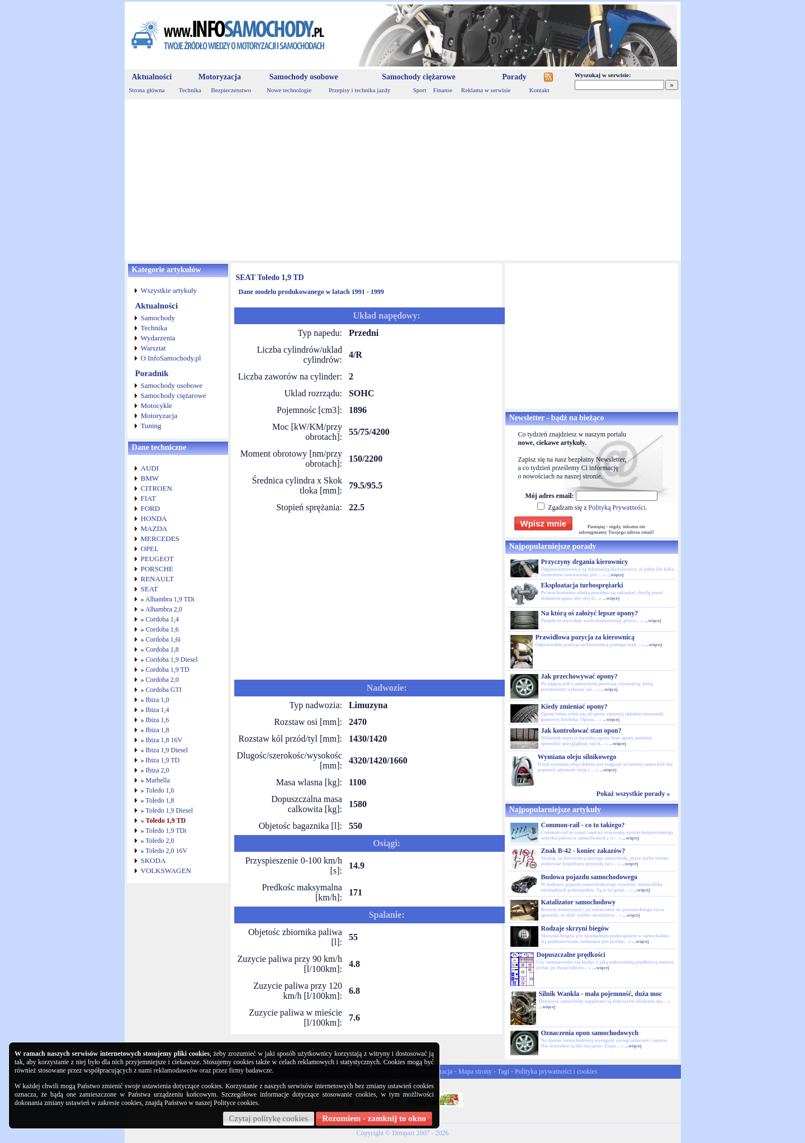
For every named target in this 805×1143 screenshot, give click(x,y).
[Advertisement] (403, 180)
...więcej (615, 574)
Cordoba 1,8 (162, 649)
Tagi (503, 1071)
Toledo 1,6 (159, 790)
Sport (420, 90)
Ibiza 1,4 (157, 710)
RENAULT (157, 579)
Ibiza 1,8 (157, 730)
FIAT (148, 498)
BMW (150, 478)
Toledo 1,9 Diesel (169, 810)
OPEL (150, 548)
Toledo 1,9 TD (166, 820)
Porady (514, 77)
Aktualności (152, 77)
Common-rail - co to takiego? (583, 825)
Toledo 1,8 (159, 800)
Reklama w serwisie (486, 90)
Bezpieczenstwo (231, 90)
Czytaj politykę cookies (269, 1118)
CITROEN (156, 488)
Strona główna (147, 90)
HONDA (154, 518)
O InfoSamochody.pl (171, 358)
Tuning (151, 425)
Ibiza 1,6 (157, 720)
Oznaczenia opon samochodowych (590, 1033)
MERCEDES (160, 538)
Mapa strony (475, 1071)
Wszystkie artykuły (169, 290)
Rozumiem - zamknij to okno (374, 1118)
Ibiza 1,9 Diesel (167, 750)
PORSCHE (157, 569)
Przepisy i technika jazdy (359, 90)
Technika (190, 90)
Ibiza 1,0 (157, 700)
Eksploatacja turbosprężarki (582, 585)
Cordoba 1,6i (163, 639)
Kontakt (539, 90)
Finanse (442, 90)
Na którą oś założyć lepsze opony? (589, 613)
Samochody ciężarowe (419, 77)
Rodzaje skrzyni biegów (575, 928)
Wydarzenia (158, 338)
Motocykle (156, 405)
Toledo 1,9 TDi (165, 830)
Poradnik (152, 373)
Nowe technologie (289, 90)
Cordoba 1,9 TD (168, 670)
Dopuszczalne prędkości (571, 955)
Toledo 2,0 (159, 841)
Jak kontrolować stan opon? (581, 730)
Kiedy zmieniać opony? (574, 706)
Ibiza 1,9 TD (163, 760)
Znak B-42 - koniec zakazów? (583, 851)
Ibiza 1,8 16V (164, 740)
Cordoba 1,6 (162, 629)
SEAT (149, 589)
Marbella (158, 780)
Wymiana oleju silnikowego (577, 757)
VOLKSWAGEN (166, 870)
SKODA (153, 860)
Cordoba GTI (164, 690)
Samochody (158, 318)
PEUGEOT (157, 558)
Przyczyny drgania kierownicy (584, 562)
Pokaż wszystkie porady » (633, 794)
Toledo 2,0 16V (166, 851)
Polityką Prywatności (616, 507)
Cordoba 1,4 (162, 619)
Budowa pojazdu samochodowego (589, 877)
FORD (150, 508)
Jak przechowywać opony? (579, 676)
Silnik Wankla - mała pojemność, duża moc (600, 994)
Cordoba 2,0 (162, 680)
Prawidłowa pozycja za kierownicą (585, 637)
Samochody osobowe (303, 77)
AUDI (150, 468)
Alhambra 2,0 (163, 609)
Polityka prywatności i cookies (556, 1071)
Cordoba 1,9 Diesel (172, 659)
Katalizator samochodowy (578, 902)
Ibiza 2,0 (157, 770)
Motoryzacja (219, 77)
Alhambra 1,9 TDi (170, 599)
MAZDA (154, 528)
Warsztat (153, 348)
